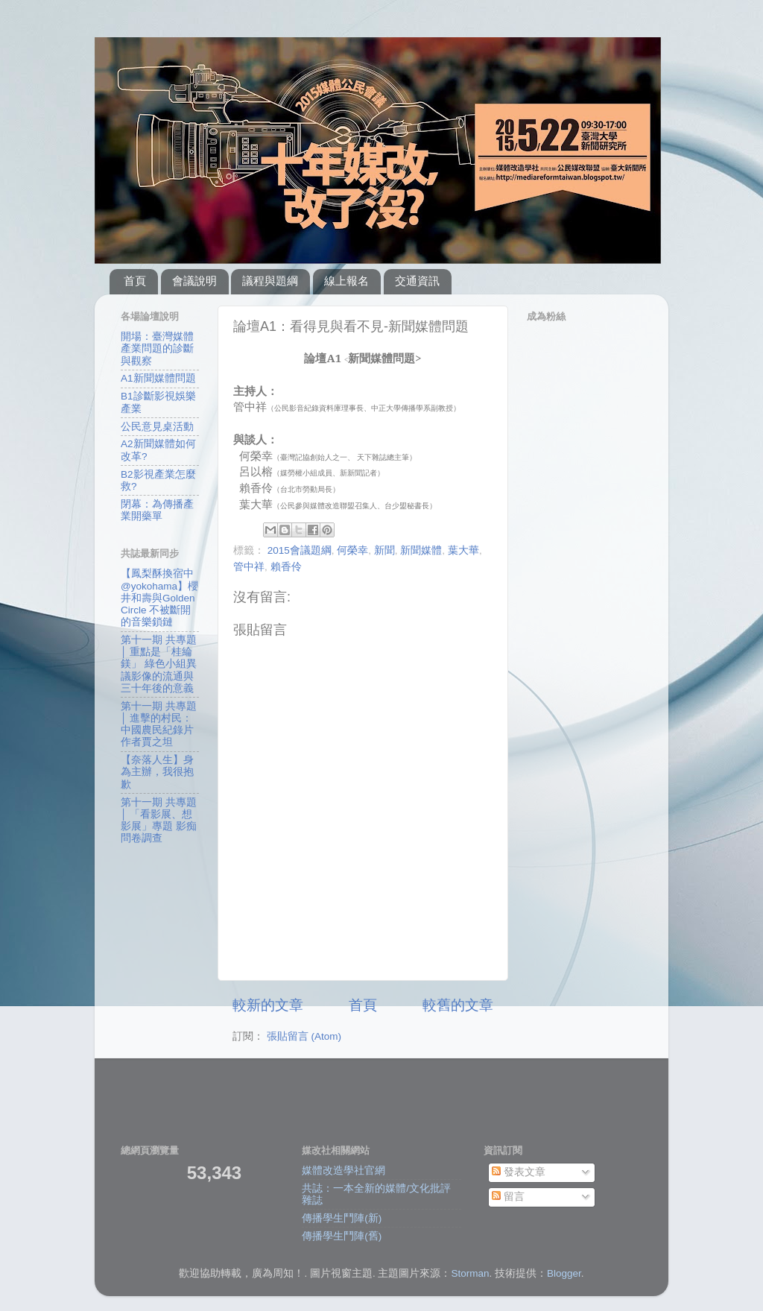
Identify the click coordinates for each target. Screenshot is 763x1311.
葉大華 (463, 550)
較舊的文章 (457, 1005)
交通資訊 (417, 280)
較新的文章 (267, 1005)
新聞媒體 (421, 550)
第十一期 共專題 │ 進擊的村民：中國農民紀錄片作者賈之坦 (159, 724)
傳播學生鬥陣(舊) (342, 1236)
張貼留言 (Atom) (304, 1036)
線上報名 (346, 280)
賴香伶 (286, 566)
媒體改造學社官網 (343, 1170)
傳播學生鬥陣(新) (342, 1218)
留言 (508, 1196)
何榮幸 (352, 550)
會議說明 (194, 280)
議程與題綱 (270, 280)
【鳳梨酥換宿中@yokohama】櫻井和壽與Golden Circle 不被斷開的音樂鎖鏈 (159, 598)
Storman (470, 1273)
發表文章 (518, 1172)
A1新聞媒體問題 (158, 378)
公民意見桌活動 (157, 426)
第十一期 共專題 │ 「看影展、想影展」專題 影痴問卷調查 (159, 820)
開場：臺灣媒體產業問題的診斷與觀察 (157, 348)
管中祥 (249, 566)
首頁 (135, 280)
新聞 (384, 550)
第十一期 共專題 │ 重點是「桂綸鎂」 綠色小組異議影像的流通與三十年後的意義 (159, 664)
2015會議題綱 (299, 550)
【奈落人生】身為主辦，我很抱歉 (157, 771)
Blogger (564, 1273)
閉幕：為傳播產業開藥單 (157, 510)
